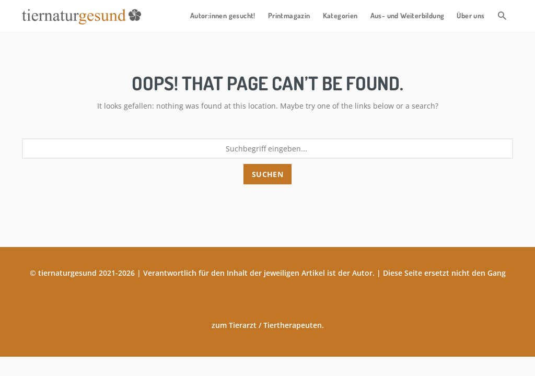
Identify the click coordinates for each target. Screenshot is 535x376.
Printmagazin (289, 15)
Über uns (470, 15)
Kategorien (340, 15)
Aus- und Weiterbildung (407, 15)
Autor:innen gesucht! (222, 15)
